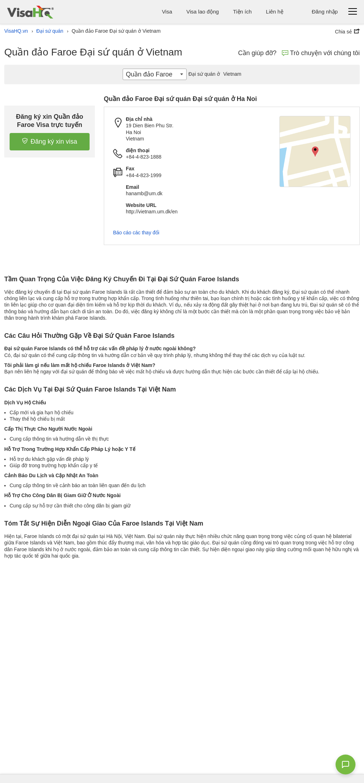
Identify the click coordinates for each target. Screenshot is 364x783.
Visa (167, 12)
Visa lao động (202, 12)
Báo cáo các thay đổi (136, 232)
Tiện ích (242, 12)
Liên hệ (274, 12)
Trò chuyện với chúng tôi (321, 53)
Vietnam (214, 74)
